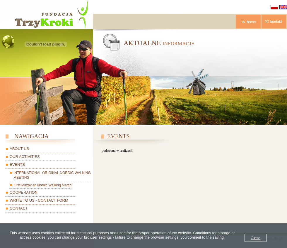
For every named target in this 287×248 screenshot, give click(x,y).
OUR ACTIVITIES (25, 156)
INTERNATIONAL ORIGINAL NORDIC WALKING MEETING (52, 175)
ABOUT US (19, 148)
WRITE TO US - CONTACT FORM (39, 200)
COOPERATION (23, 192)
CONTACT (19, 208)
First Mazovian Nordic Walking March (42, 185)
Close (255, 238)
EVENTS (17, 164)
